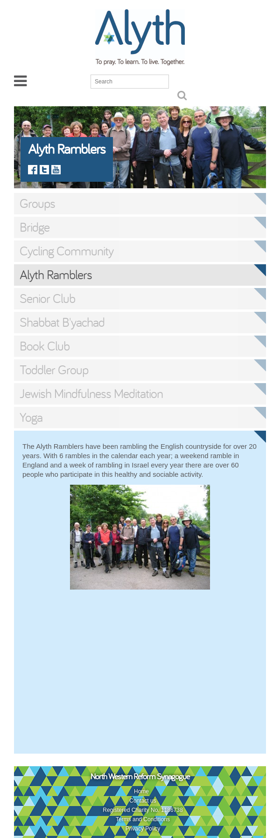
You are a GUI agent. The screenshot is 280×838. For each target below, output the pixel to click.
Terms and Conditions (143, 819)
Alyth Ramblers (56, 274)
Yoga (31, 417)
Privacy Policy (143, 828)
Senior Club (47, 298)
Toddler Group (54, 369)
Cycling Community (66, 250)
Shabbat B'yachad (62, 322)
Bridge (34, 227)
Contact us (142, 800)
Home (141, 791)
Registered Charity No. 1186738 (142, 810)
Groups (37, 203)
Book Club (45, 345)
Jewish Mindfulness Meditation (91, 393)
